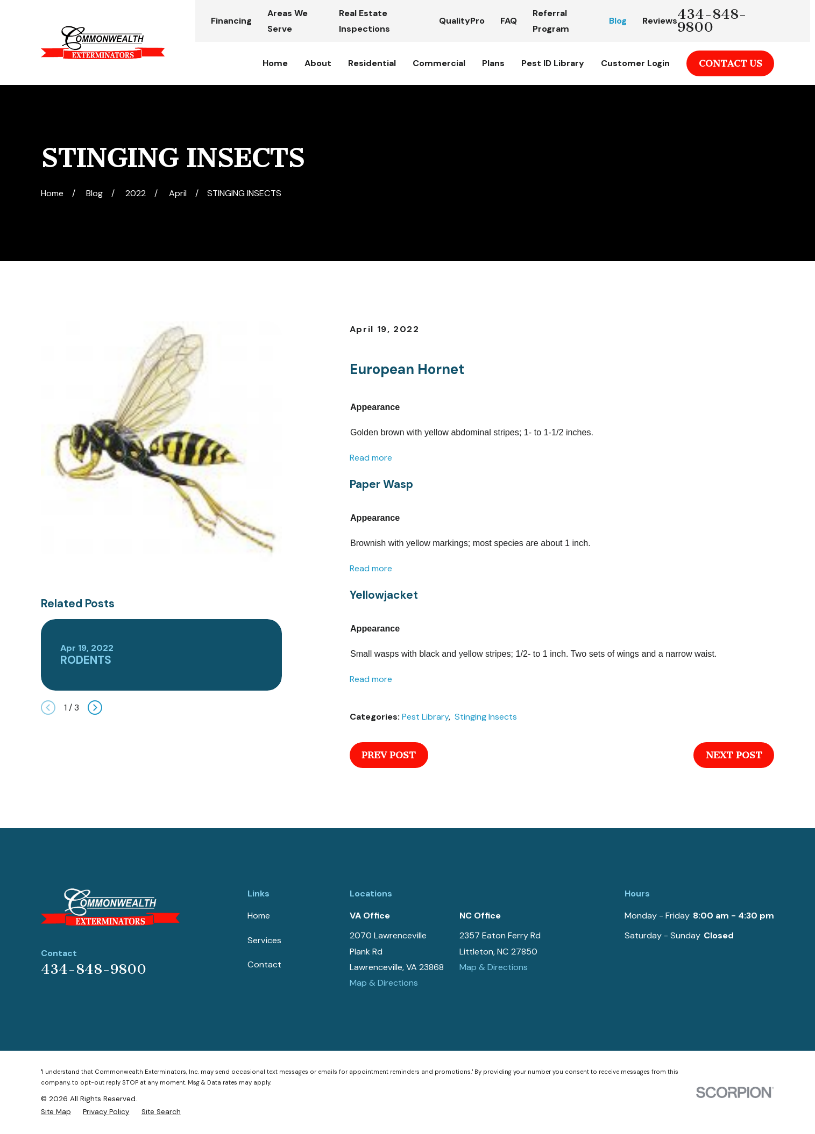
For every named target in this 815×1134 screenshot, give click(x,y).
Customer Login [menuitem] (635, 63)
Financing (231, 20)
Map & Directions (384, 982)
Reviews (659, 20)
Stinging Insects (486, 716)
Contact (264, 964)
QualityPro (462, 20)
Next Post (734, 755)
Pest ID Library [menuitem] (552, 63)
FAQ (508, 20)
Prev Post (389, 755)
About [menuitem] (317, 63)
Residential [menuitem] (372, 63)
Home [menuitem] (275, 63)
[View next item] (95, 707)
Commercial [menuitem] (439, 63)
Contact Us (730, 63)
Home (258, 915)
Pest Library (425, 716)
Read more (371, 457)
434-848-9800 (712, 21)
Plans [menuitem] (493, 63)
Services (264, 940)
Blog (618, 20)
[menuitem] (56, 1112)
